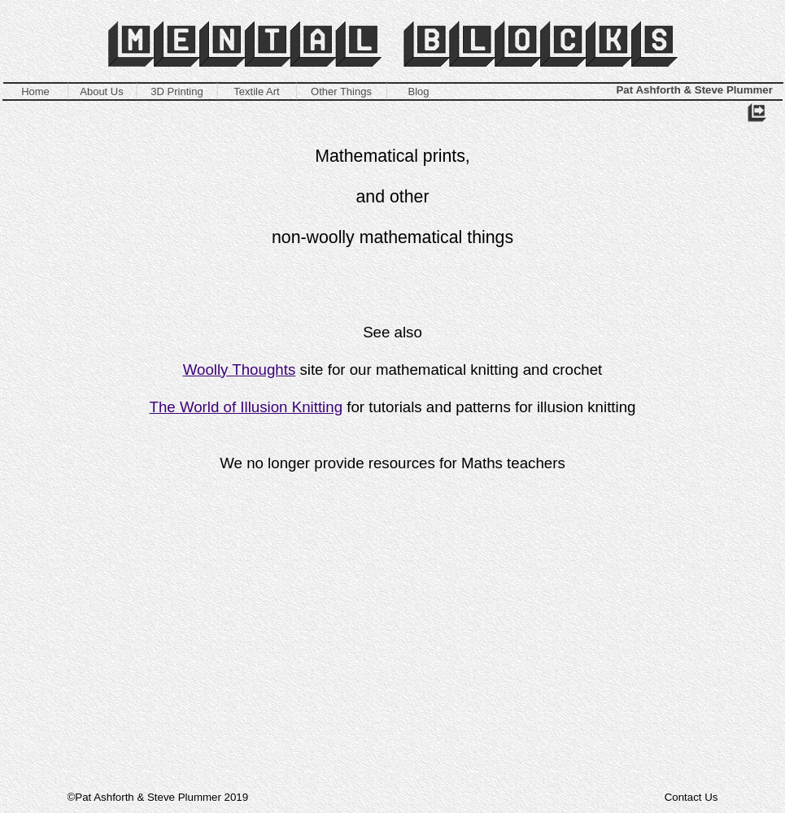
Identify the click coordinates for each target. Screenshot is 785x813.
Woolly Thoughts (239, 369)
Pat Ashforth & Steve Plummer (695, 90)
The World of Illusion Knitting (246, 406)
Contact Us (691, 797)
